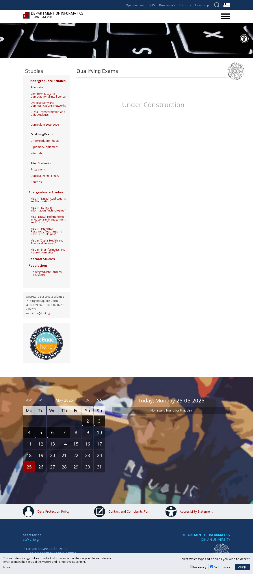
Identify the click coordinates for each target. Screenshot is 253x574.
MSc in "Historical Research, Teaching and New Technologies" (46, 231)
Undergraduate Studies (47, 81)
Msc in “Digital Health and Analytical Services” (47, 242)
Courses (36, 182)
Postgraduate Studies (45, 192)
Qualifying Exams (42, 134)
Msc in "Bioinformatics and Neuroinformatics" (48, 251)
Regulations (38, 265)
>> (99, 400)
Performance (222, 567)
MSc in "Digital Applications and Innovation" (48, 200)
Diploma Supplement (44, 147)
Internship (202, 5)
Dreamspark (167, 5)
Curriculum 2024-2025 (45, 176)
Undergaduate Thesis (45, 141)
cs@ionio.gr (43, 313)
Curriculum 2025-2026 (45, 125)
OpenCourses (135, 5)
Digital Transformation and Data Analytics (48, 113)
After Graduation (41, 163)
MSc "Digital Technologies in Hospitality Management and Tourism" (48, 219)
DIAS (152, 5)
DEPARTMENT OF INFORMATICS (206, 535)
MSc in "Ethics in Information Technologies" (48, 209)
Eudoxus (185, 5)
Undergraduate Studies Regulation (46, 273)
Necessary (199, 567)
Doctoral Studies (41, 259)
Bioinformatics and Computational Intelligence (48, 95)
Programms (38, 169)
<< (29, 400)
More (6, 567)
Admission (38, 87)
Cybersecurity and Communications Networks (48, 104)
